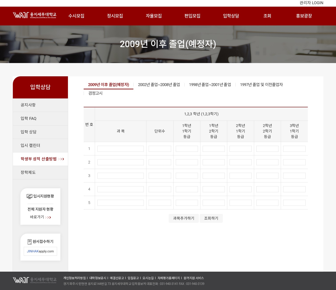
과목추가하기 (183, 218)
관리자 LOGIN (311, 2)
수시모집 (76, 16)
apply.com (40, 251)
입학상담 (231, 16)
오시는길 (148, 278)
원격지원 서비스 (194, 278)
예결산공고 (117, 278)
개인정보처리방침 (74, 278)
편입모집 (192, 16)
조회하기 (211, 218)
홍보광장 (304, 16)
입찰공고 (133, 278)
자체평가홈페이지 (169, 278)
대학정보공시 (97, 278)
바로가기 (40, 217)
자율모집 (154, 16)
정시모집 (115, 16)
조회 (267, 16)
